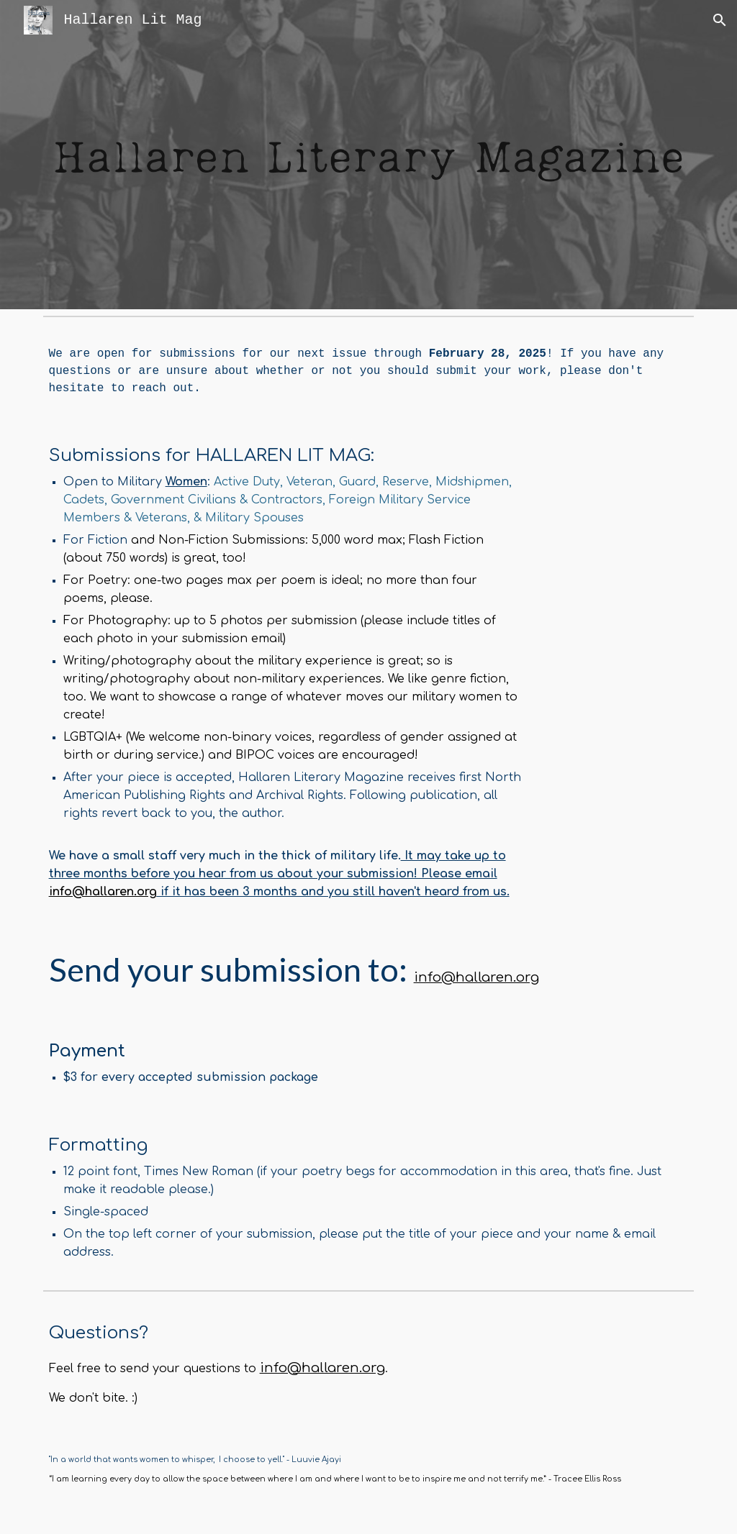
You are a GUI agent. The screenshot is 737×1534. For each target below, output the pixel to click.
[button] (719, 20)
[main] (369, 371)
